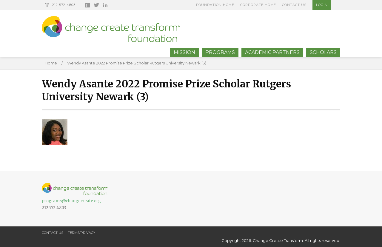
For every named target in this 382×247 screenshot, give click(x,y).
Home (51, 63)
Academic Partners (272, 52)
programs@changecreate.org (71, 200)
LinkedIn (105, 5)
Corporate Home (258, 5)
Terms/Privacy (81, 233)
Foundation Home (215, 5)
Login (322, 5)
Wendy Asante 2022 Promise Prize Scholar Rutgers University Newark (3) (136, 63)
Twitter (96, 5)
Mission (184, 52)
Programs (220, 52)
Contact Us (294, 5)
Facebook (87, 5)
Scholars (323, 52)
